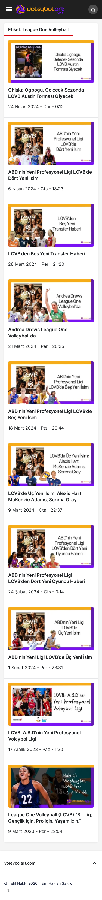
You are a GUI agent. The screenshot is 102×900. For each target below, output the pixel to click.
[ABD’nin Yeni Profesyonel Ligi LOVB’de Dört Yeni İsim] (51, 159)
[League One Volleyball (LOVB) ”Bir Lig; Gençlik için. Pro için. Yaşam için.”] (51, 801)
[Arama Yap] (93, 9)
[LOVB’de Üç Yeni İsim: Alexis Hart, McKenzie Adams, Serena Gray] (51, 480)
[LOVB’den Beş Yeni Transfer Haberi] (51, 237)
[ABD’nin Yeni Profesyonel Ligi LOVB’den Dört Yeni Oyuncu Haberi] (51, 562)
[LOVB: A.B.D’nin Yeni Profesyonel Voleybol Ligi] (51, 719)
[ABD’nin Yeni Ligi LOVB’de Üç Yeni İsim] (51, 640)
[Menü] (9, 9)
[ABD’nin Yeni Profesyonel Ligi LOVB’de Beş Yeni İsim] (51, 398)
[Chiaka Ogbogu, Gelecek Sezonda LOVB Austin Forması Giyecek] (51, 77)
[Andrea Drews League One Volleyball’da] (51, 316)
